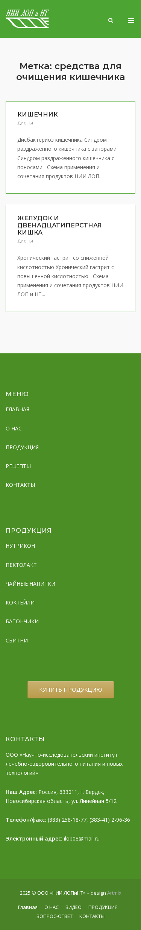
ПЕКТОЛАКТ (21, 564)
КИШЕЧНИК (37, 114)
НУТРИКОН (20, 545)
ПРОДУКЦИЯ (22, 447)
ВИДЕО (73, 907)
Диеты (25, 122)
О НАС (14, 428)
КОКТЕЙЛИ (20, 602)
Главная (28, 907)
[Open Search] (111, 21)
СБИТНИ (17, 640)
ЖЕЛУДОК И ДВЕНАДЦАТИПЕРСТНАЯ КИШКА (59, 225)
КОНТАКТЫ (20, 484)
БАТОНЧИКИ (22, 621)
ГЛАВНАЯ (17, 409)
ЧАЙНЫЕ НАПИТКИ (30, 583)
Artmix (114, 892)
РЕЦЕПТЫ (18, 466)
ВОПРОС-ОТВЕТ (54, 916)
